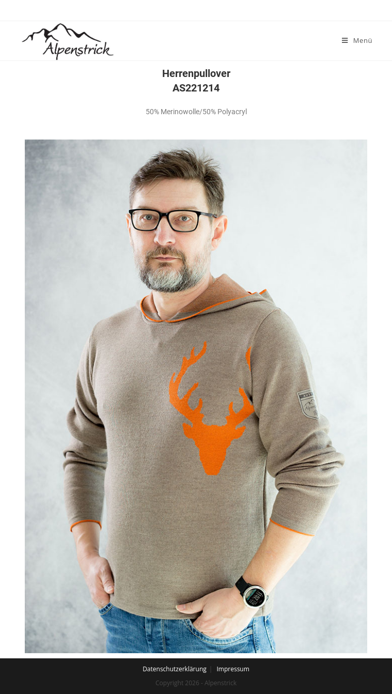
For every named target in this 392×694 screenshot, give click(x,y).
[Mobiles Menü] (357, 40)
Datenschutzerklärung (175, 669)
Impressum (232, 669)
